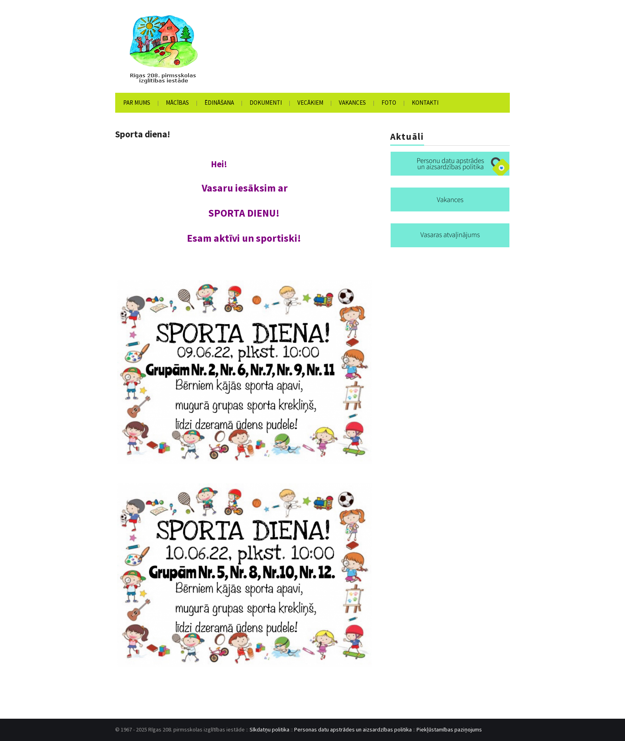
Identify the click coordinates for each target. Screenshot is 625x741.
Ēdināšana (219, 102)
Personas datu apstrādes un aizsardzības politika (353, 729)
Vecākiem (310, 102)
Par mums (136, 102)
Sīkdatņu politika (269, 729)
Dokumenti (266, 102)
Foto (388, 102)
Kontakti (425, 102)
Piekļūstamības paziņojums (449, 729)
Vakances (352, 102)
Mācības (177, 102)
